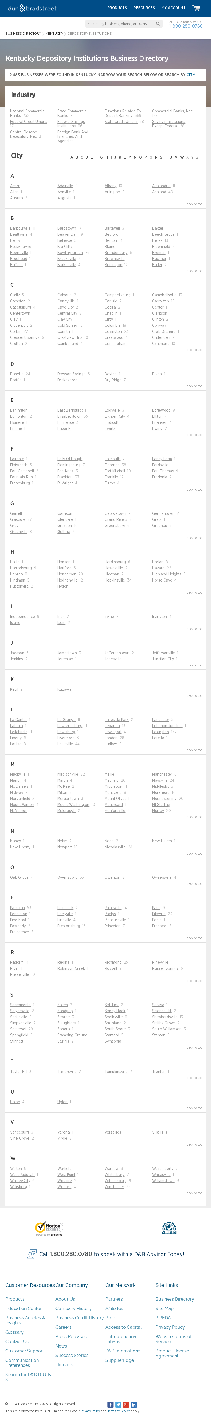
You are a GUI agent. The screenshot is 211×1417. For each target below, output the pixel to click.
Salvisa (158, 1005)
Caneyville (66, 301)
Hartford (64, 568)
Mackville (18, 774)
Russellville (19, 975)
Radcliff (16, 963)
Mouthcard (114, 805)
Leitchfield (18, 732)
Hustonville (19, 586)
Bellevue (64, 241)
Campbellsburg (118, 295)
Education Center (23, 1308)
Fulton (110, 483)
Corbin (15, 332)
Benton (111, 241)
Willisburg (18, 1187)
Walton (16, 1169)
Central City (67, 313)
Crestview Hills (69, 338)
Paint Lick (65, 908)
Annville (64, 192)
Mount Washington (73, 805)
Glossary (14, 1332)
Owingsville (162, 878)
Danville (17, 374)
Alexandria (161, 186)
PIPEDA (163, 1317)
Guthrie (63, 532)
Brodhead (18, 259)
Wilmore (64, 1187)
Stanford (112, 1035)
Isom (61, 623)
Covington (113, 332)
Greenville (18, 532)
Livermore (65, 738)
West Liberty (162, 1169)
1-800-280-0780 (186, 26)
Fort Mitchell (115, 471)
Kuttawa (64, 690)
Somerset (18, 1029)
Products (14, 1299)
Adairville (65, 186)
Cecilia (110, 307)
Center (158, 307)
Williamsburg (116, 1181)
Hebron (16, 574)
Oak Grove (19, 878)
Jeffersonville (163, 653)
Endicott (111, 423)
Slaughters (66, 1023)
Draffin (16, 380)
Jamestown (67, 653)
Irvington (159, 617)
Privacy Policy (170, 1327)
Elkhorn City (115, 417)
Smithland (113, 1023)
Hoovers (64, 1364)
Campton (18, 301)
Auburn (16, 198)
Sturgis (63, 1041)
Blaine (110, 247)
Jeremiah (65, 659)
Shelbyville (114, 1017)
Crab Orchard (164, 332)
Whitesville (161, 1175)
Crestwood (114, 338)
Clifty (109, 320)
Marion (16, 781)
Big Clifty (64, 247)
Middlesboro (162, 787)
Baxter (157, 229)
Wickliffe (64, 1181)
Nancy (15, 841)
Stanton (158, 1035)
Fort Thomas (163, 471)
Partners (114, 1299)
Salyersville (19, 1011)
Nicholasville (115, 847)
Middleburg (114, 787)
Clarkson (159, 313)
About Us (65, 1299)
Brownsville (114, 259)
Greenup (159, 526)
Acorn (15, 186)
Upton (62, 1102)
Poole (157, 920)
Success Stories (71, 1355)
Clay (14, 320)
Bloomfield (161, 247)
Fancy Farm (162, 459)
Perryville (65, 914)
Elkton (157, 417)
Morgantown (68, 799)
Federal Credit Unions (28, 122)
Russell (111, 969)
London (111, 738)
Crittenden (161, 338)
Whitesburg (114, 1175)
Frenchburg (20, 483)
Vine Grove (19, 1138)
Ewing (157, 429)
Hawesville (114, 568)
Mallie (109, 774)
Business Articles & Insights (25, 1320)
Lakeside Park (117, 720)
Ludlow (111, 744)
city (191, 75)
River (14, 969)
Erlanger (159, 423)
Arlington (112, 192)
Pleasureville (115, 920)
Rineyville (160, 963)
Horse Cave (162, 580)
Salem (62, 1005)
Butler (157, 265)
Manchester (162, 774)
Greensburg (115, 526)
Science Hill (162, 1011)
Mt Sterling (161, 805)
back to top (195, 204)
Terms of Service (118, 1411)
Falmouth (112, 459)
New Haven (162, 841)
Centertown (20, 313)
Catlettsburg (20, 307)
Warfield (64, 1169)
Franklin (111, 477)
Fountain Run (21, 477)
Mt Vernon (18, 811)
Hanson (64, 562)
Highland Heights (166, 574)
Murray (158, 811)
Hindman (17, 580)
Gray (14, 526)
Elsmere (17, 423)
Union (15, 1102)
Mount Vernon (22, 805)
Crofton (16, 344)
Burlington (113, 265)
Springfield (19, 1035)
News (61, 1346)
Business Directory (175, 1299)
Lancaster (160, 720)
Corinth (63, 332)
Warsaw (112, 1169)
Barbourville (20, 229)
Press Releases (71, 1336)
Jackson (17, 653)
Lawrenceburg (69, 726)
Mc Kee (63, 787)
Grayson (64, 526)
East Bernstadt (70, 410)
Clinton (158, 320)
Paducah (17, 908)
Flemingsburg (68, 465)
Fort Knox (65, 471)
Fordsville (160, 465)
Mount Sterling (164, 799)
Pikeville (159, 914)
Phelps (110, 914)
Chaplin (111, 313)
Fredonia (159, 477)
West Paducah (22, 1175)
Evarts (110, 429)
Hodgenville (67, 580)
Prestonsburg (68, 926)
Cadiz (15, 295)
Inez (61, 617)
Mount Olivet (115, 799)
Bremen (159, 253)
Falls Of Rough (69, 459)
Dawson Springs (71, 374)
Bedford (111, 235)
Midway (16, 793)
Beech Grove (163, 235)
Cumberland (67, 344)
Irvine (109, 617)
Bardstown (66, 229)
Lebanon (112, 726)
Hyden (62, 586)
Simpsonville (20, 1023)
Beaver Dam (68, 235)
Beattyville (19, 235)
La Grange (66, 720)
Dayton (111, 374)
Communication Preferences (22, 1363)
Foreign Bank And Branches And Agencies (72, 136)
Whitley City (20, 1181)
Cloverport (19, 326)
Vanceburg (19, 1132)
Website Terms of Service (173, 1339)
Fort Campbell (22, 471)
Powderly (18, 926)
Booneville (19, 253)
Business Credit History (79, 1317)
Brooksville (66, 259)
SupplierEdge (120, 1360)
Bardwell (112, 229)
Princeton (113, 926)
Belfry (15, 241)
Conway (159, 326)
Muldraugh (66, 811)
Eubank (63, 429)
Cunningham (115, 344)
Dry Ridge (113, 380)
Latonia (16, 726)
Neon (109, 841)
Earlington (18, 410)
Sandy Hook (115, 1011)
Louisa (15, 744)
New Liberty (20, 847)
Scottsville (18, 1017)
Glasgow (17, 520)
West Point (66, 1175)
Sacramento (20, 1005)
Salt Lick (112, 1005)
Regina (63, 963)
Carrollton (160, 301)
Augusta (64, 198)
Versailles (113, 1132)
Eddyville (112, 410)
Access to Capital (124, 1327)
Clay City (64, 320)
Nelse (62, 841)
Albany (110, 186)
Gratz (157, 520)
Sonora (63, 1029)
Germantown (163, 514)
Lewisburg (66, 732)
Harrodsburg (21, 568)
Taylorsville (67, 1072)
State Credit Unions (121, 122)
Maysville (160, 781)
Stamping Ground (72, 1035)
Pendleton (18, 914)
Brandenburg (116, 253)
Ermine (16, 429)
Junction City (163, 659)
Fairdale (17, 459)
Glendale (65, 520)
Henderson (66, 574)
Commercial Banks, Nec (172, 111)
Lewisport (113, 732)
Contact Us (17, 1341)
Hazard (158, 568)
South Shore (115, 1029)
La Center (18, 720)
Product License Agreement (172, 1353)
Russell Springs (165, 969)
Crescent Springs (25, 338)
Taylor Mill (18, 1072)
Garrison (64, 514)
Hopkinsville (115, 580)
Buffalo (16, 265)
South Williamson (167, 1029)
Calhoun (64, 295)
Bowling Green (70, 253)
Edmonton (18, 417)
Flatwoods (19, 465)
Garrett (16, 514)
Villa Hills (159, 1132)
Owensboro (67, 878)
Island (15, 623)
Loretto (158, 738)
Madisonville (67, 774)
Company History (73, 1308)
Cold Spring (67, 326)
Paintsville (113, 908)
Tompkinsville (116, 1072)
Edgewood (161, 410)
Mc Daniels (19, 787)
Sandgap (65, 1011)
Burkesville (66, 265)
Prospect (159, 926)
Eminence (65, 423)
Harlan (157, 562)
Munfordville (115, 811)
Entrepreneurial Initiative (122, 1339)
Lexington (160, 732)
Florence (112, 465)
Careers (63, 1327)
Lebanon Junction (167, 726)
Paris (156, 908)
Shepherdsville (164, 1017)
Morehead (161, 793)
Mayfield (112, 781)
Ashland (159, 192)
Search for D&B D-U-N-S (29, 1377)
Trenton (159, 1072)
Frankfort (65, 477)
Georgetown (115, 514)
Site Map (165, 1308)
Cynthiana (161, 344)
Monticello (113, 793)
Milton (62, 793)
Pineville (64, 920)
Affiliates (114, 1308)
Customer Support (24, 1351)
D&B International (124, 1351)
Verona (63, 1132)
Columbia (113, 326)
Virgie (62, 1138)
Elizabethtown (69, 417)
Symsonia (113, 1041)
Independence (22, 617)
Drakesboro (67, 380)
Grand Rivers (116, 520)
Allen (14, 192)
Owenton (112, 878)
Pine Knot (18, 920)
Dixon (157, 374)
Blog (110, 1317)
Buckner (159, 259)
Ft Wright (65, 483)
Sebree (63, 1017)
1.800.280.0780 (71, 1254)
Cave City (65, 307)
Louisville (65, 744)
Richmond (113, 963)
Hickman (112, 574)
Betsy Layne (20, 247)
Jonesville (113, 659)
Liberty (16, 738)
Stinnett (16, 1041)
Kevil (14, 690)
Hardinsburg (115, 562)
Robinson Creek (71, 969)
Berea (157, 241)
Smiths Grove (163, 1023)
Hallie (15, 562)
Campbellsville (164, 295)
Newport (64, 847)
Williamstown (163, 1181)
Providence (19, 932)
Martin (62, 781)
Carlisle (111, 301)
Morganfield (20, 799)
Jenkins (16, 659)
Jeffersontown (117, 653)
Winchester (114, 1187)
